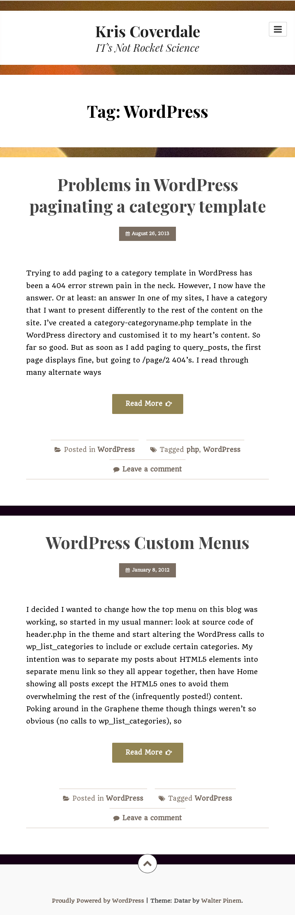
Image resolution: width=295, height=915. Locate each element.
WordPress (116, 449)
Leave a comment (152, 469)
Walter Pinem (221, 900)
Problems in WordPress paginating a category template (147, 195)
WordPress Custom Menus (147, 542)
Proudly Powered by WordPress (98, 900)
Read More (144, 403)
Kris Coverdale (147, 31)
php (192, 449)
